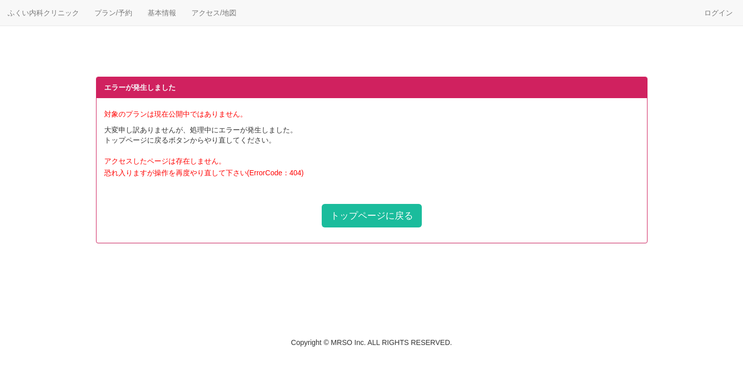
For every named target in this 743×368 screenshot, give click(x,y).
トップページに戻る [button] (371, 216)
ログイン (718, 13)
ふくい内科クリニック (43, 13)
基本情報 (162, 13)
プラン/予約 (113, 13)
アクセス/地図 (213, 13)
